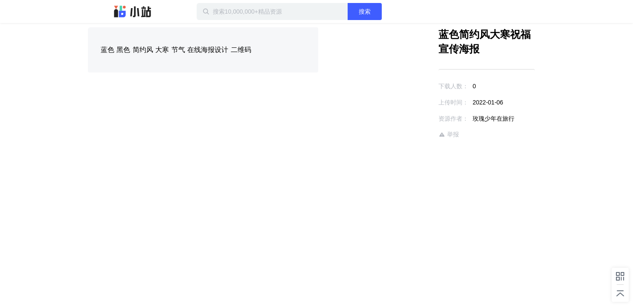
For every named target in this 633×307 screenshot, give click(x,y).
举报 (424, 134)
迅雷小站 (132, 11)
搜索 (392, 11)
